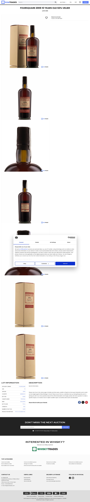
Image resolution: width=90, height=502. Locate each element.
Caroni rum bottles (5, 462)
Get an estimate (27, 481)
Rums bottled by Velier (6, 463)
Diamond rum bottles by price (75, 462)
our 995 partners (23, 249)
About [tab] (68, 242)
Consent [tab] (21, 242)
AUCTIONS (63, 2)
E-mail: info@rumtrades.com (8, 485)
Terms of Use (54, 430)
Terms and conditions (32, 496)
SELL (71, 2)
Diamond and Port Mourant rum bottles (33, 465)
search (56, 2)
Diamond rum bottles (51, 462)
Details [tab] (37, 242)
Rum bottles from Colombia (7, 465)
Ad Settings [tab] (53, 242)
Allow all (65, 263)
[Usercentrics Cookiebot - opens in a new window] (69, 238)
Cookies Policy (49, 496)
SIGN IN (85, 2)
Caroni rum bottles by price (30, 462)
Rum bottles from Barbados (75, 463)
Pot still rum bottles (50, 463)
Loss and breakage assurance (53, 481)
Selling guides (27, 479)
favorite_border (80, 2)
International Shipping (51, 477)
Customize (45, 263)
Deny (24, 263)
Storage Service (50, 479)
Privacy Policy (47, 430)
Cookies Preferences (58, 496)
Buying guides (27, 477)
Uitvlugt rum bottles (28, 463)
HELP (76, 2)
